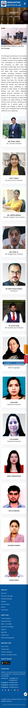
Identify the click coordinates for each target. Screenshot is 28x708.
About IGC (4, 593)
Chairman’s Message (7, 596)
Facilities (3, 601)
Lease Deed (4, 610)
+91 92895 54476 (13, 687)
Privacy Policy (4, 646)
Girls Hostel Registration (7, 637)
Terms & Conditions (6, 652)
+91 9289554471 (12, 680)
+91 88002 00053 (13, 685)
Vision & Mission (5, 604)
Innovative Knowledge (7, 626)
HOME (11, 16)
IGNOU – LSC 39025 (6, 624)
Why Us (3, 607)
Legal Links (4, 632)
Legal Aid (3, 629)
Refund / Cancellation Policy (9, 654)
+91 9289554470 (13, 678)
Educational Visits (6, 621)
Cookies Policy (5, 649)
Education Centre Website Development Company (14, 704)
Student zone (5, 635)
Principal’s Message (6, 599)
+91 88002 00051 (13, 682)
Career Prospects (6, 618)
